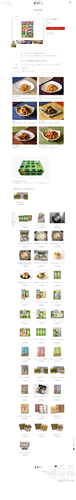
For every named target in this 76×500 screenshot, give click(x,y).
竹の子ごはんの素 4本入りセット (25, 226)
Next (43, 29)
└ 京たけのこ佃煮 (15, 470)
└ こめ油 (13, 476)
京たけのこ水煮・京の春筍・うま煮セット (25, 417)
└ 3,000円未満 (14, 477)
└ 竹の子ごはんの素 (15, 468)
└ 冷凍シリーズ (14, 473)
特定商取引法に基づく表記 (52, 476)
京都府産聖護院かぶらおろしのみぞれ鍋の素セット (57, 245)
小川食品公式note (54, 479)
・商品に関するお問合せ (50, 33)
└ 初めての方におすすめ (16, 485)
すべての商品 (14, 467)
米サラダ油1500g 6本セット (41, 435)
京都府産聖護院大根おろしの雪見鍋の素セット (41, 245)
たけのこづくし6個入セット (41, 417)
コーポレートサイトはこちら (52, 478)
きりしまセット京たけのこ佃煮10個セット (41, 360)
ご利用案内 (8, 3)
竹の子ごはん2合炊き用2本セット (57, 283)
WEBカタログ (5, 473)
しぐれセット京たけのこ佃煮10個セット (25, 360)
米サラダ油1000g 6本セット (25, 435)
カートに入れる (55, 28)
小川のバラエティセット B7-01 (25, 341)
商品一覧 (6, 2)
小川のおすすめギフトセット (25, 303)
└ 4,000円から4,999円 (15, 481)
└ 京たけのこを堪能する (16, 487)
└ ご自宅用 (14, 490)
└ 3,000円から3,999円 (15, 479)
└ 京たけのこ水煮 (15, 471)
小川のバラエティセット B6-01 (25, 322)
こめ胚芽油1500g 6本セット (57, 435)
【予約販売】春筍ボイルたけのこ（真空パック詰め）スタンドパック (25, 284)
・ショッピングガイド (50, 34)
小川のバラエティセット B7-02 (41, 322)
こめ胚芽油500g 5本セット (21, 203)
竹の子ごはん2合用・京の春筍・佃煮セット (41, 304)
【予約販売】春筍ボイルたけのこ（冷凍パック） (41, 284)
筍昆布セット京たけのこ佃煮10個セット (57, 360)
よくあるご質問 (10, 4)
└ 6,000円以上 (14, 484)
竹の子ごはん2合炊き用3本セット (41, 341)
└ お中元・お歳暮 (15, 488)
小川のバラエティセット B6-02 (57, 322)
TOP (3, 467)
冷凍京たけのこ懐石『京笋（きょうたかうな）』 (41, 399)
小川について (4, 3)
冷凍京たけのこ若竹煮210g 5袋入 (25, 454)
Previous (12, 29)
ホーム (2, 2)
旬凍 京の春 (57, 226)
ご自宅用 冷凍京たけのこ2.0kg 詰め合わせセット (24, 245)
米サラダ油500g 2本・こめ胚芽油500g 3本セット (57, 379)
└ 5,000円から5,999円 (16, 482)
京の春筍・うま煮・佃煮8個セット (25, 378)
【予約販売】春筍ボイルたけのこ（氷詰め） (57, 265)
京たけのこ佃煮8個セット (24, 398)
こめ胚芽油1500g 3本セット (57, 417)
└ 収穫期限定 (14, 474)
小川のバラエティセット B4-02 (57, 303)
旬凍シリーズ (5, 474)
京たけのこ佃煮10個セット (57, 398)
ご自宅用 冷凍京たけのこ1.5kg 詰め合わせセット (41, 265)
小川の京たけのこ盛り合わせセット (41, 226)
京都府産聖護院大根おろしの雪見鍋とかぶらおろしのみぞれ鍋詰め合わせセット (25, 265)
